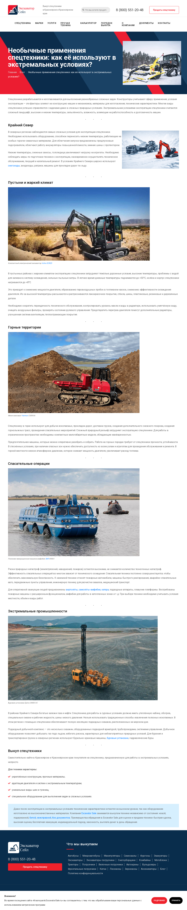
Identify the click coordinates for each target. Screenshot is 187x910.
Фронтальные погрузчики (82, 869)
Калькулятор (88, 23)
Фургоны (145, 855)
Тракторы (73, 864)
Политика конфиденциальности (85, 873)
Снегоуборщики (126, 860)
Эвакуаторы (160, 855)
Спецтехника (23, 23)
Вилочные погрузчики (111, 864)
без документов (61, 817)
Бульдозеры (149, 864)
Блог (163, 869)
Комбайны (145, 860)
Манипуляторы (112, 855)
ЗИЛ (47, 559)
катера (105, 589)
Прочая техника (65, 24)
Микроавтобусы (91, 855)
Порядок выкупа (106, 24)
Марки (39, 23)
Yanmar (25, 416)
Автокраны (132, 864)
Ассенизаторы (149, 869)
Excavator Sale (88, 813)
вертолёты (72, 589)
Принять (176, 900)
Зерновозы (131, 869)
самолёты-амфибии (90, 589)
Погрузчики (88, 864)
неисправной (44, 817)
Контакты (164, 23)
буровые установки (117, 738)
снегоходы (14, 165)
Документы (146, 23)
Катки (103, 869)
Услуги (51, 23)
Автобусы (73, 855)
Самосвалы (130, 855)
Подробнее (159, 900)
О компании (128, 24)
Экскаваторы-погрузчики (100, 860)
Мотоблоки (160, 860)
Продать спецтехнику (164, 10)
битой (33, 817)
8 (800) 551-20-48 (129, 10)
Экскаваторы (75, 860)
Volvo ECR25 (47, 263)
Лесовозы (115, 869)
